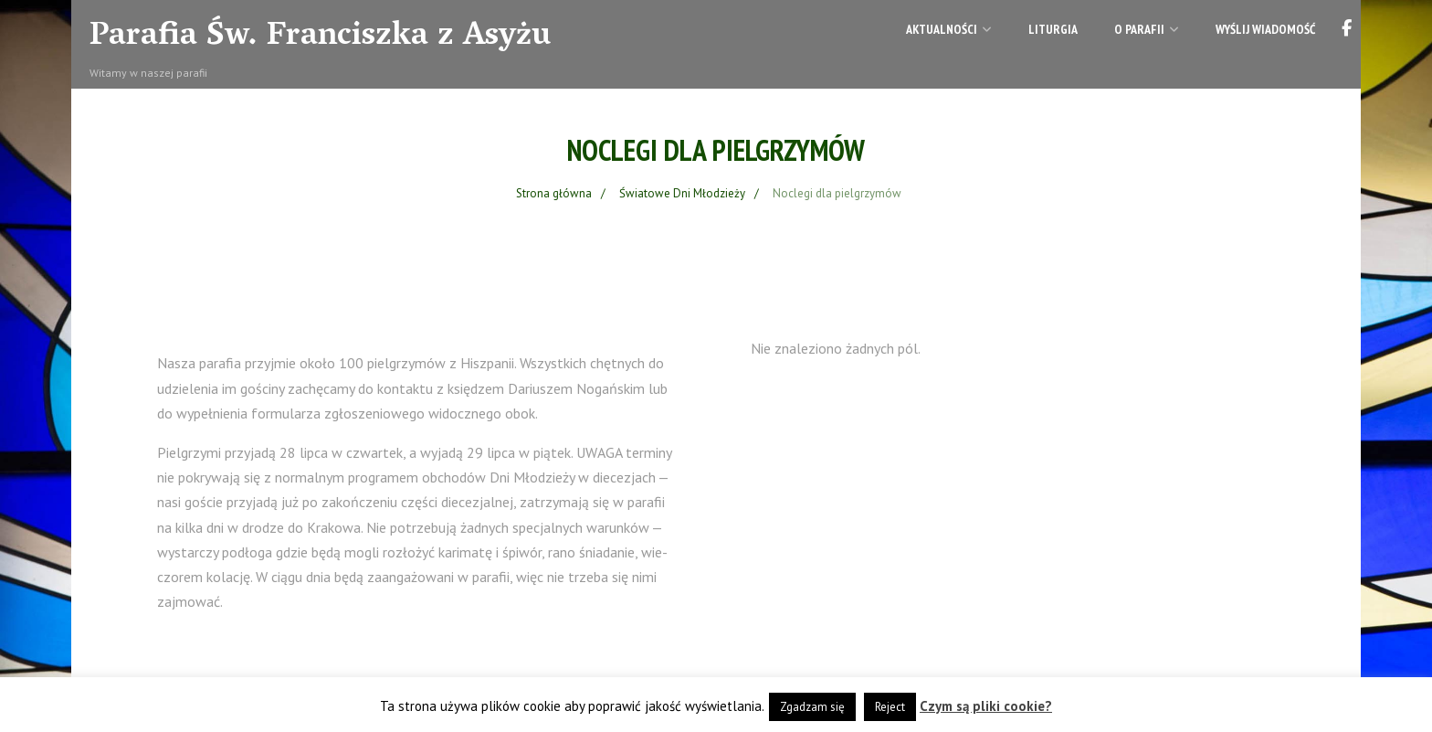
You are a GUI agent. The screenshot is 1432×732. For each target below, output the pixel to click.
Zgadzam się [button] (812, 707)
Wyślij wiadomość (1265, 29)
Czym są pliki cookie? (986, 706)
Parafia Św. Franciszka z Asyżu (320, 37)
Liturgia (1053, 29)
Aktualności (949, 29)
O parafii (1146, 29)
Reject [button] (890, 707)
